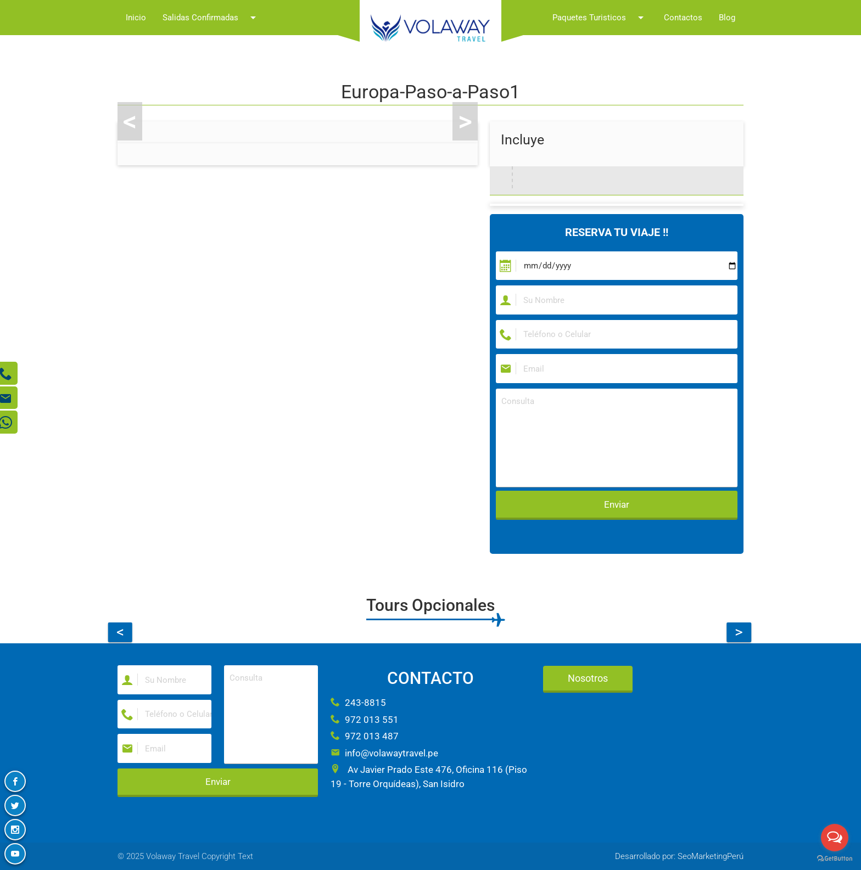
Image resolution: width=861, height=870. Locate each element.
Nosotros (588, 678)
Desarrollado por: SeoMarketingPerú (679, 856)
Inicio (136, 18)
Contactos (683, 18)
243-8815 (358, 702)
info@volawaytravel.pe (384, 753)
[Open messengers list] (834, 837)
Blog (727, 18)
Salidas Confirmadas (211, 17)
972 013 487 (365, 736)
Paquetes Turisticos (599, 17)
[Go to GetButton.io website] (834, 858)
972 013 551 (365, 719)
